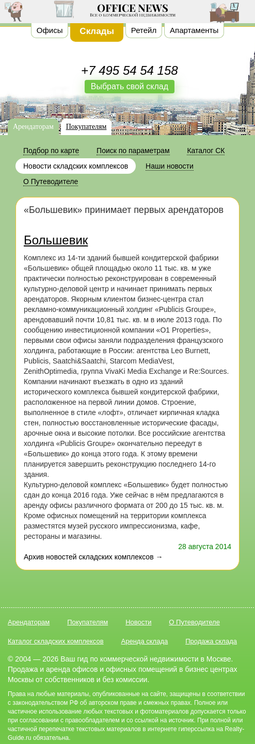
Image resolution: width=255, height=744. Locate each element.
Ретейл (143, 30)
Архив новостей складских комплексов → (93, 557)
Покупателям (86, 126)
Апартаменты (194, 30)
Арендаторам (33, 126)
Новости (138, 622)
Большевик (56, 240)
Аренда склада (144, 641)
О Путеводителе (194, 622)
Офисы (50, 30)
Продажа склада (211, 641)
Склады (96, 31)
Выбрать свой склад (129, 86)
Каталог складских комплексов (56, 641)
